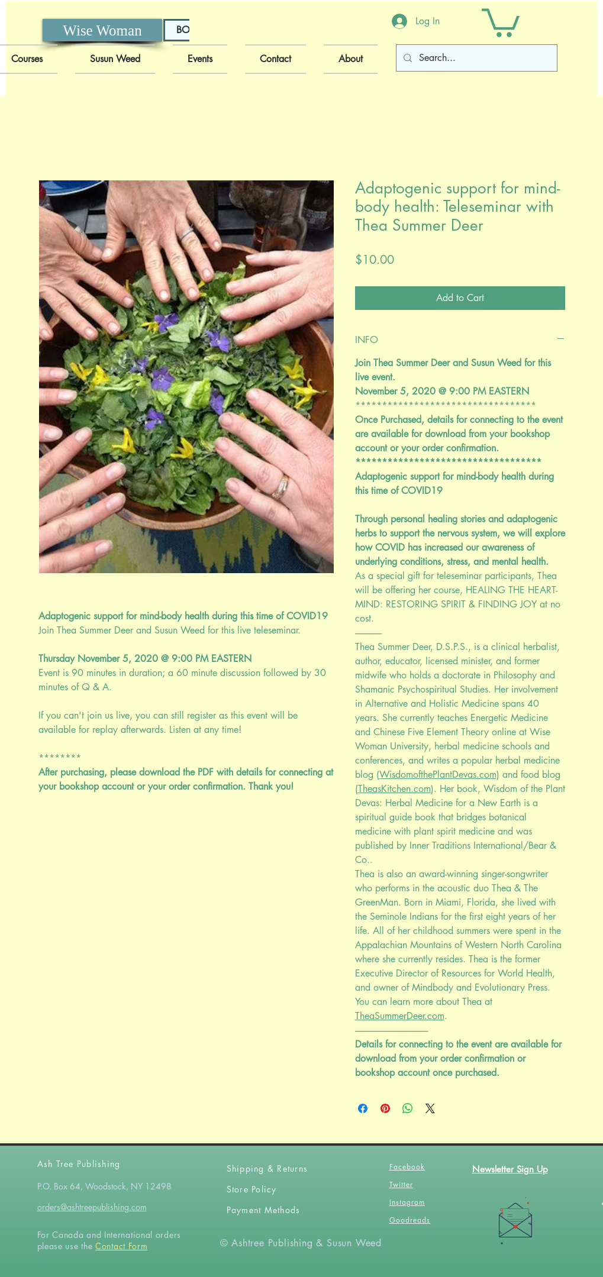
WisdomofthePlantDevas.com (437, 774)
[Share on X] (430, 1108)
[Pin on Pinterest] (385, 1108)
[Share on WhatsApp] (408, 1108)
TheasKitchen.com (394, 789)
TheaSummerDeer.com (399, 1016)
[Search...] (475, 58)
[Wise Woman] (102, 30)
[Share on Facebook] (363, 1108)
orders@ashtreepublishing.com (92, 1207)
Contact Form (121, 1246)
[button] (501, 21)
